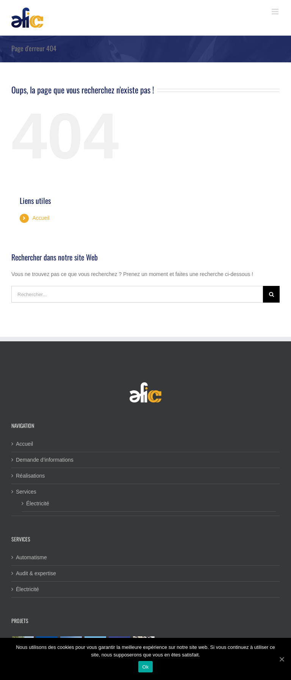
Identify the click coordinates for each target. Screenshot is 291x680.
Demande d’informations (45, 460)
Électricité (37, 503)
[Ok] (281, 659)
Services (26, 492)
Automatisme (31, 557)
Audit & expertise (36, 573)
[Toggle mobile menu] (276, 12)
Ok (145, 667)
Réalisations (30, 476)
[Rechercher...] (137, 294)
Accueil (40, 218)
